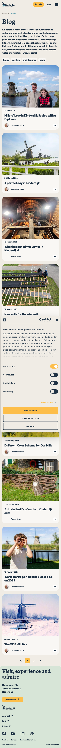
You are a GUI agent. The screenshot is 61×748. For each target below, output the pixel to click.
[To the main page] (8, 4)
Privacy (14, 740)
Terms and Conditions (28, 740)
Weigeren (30, 426)
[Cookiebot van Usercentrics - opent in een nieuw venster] (39, 320)
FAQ (4, 721)
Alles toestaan (30, 410)
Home (4, 13)
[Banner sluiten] (57, 320)
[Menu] (56, 4)
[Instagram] (13, 733)
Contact (6, 716)
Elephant (55, 744)
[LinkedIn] (22, 733)
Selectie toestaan (30, 418)
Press (4, 726)
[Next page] (40, 660)
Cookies (5, 740)
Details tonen (46, 402)
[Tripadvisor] (32, 733)
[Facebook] (4, 733)
